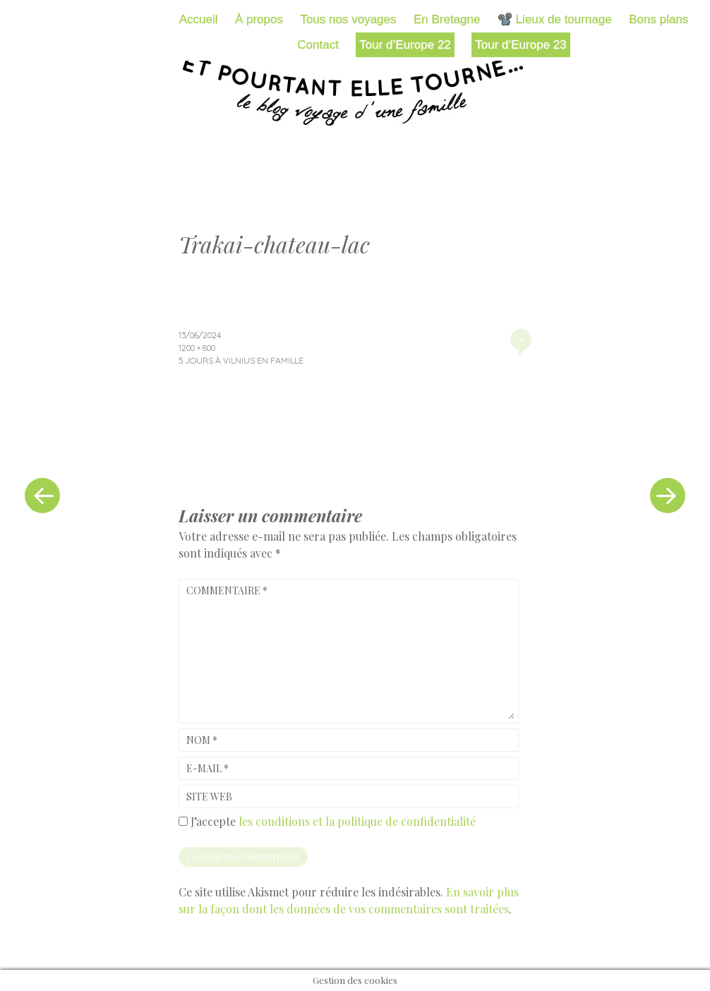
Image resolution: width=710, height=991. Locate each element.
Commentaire (226, 590)
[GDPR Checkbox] (183, 821)
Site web (209, 796)
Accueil (198, 19)
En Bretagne (447, 19)
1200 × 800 (197, 347)
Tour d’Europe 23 (520, 45)
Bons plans (658, 19)
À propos (259, 19)
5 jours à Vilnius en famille (241, 360)
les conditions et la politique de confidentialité (357, 821)
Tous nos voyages (348, 19)
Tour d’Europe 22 (404, 45)
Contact (318, 45)
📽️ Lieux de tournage (555, 19)
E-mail (207, 768)
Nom (201, 740)
